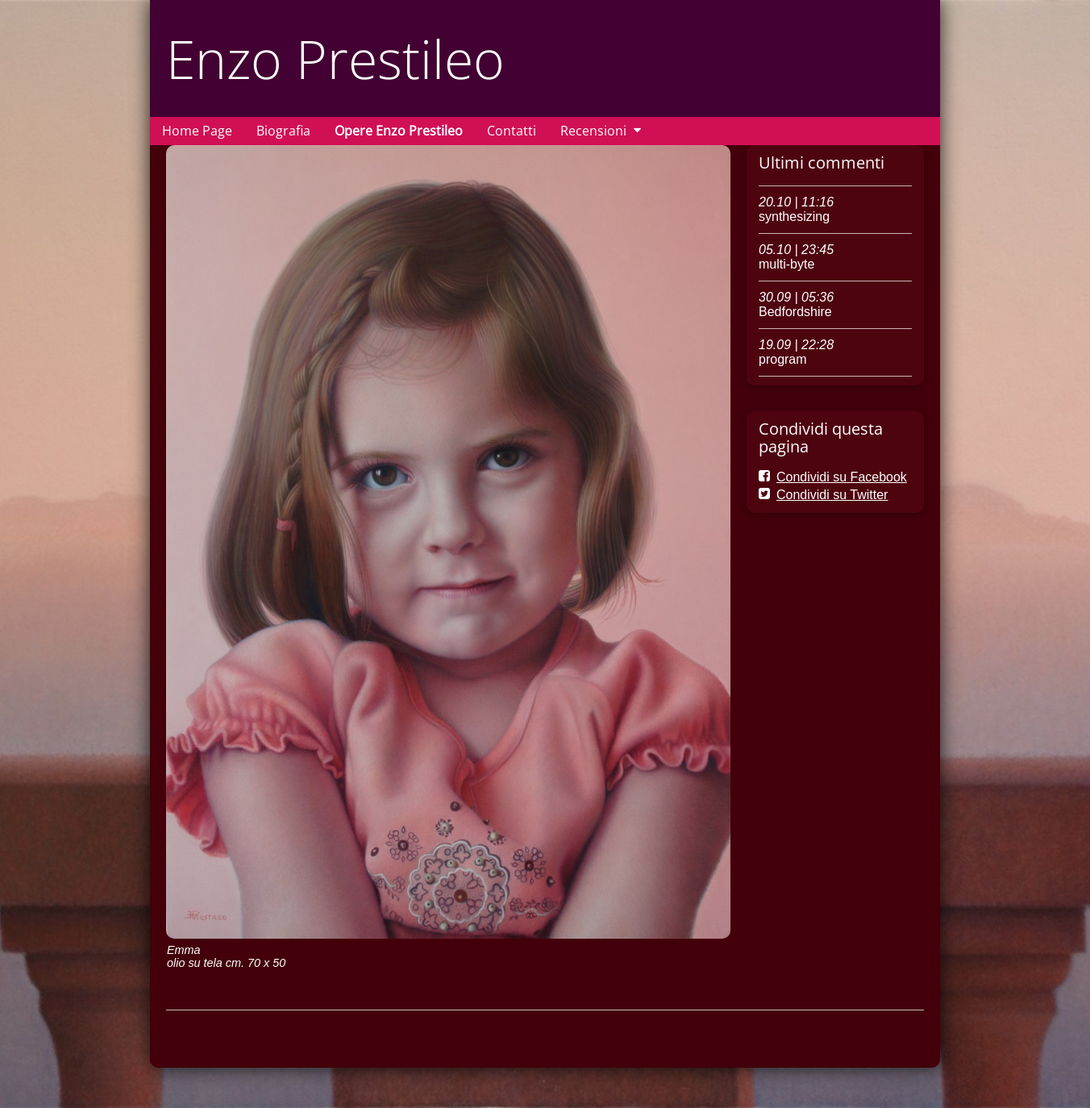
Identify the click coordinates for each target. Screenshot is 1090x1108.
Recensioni (593, 131)
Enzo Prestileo (335, 58)
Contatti (511, 131)
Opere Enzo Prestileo (399, 131)
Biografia (283, 131)
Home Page (197, 131)
